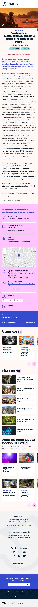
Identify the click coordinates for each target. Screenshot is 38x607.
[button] (19, 255)
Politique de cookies (26, 594)
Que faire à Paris (16, 603)
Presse (8, 594)
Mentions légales (6, 591)
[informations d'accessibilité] (12, 300)
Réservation (12, 239)
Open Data (15, 594)
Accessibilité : (25, 591)
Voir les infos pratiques (19, 54)
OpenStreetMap (28, 266)
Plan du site (19, 596)
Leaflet (19, 266)
